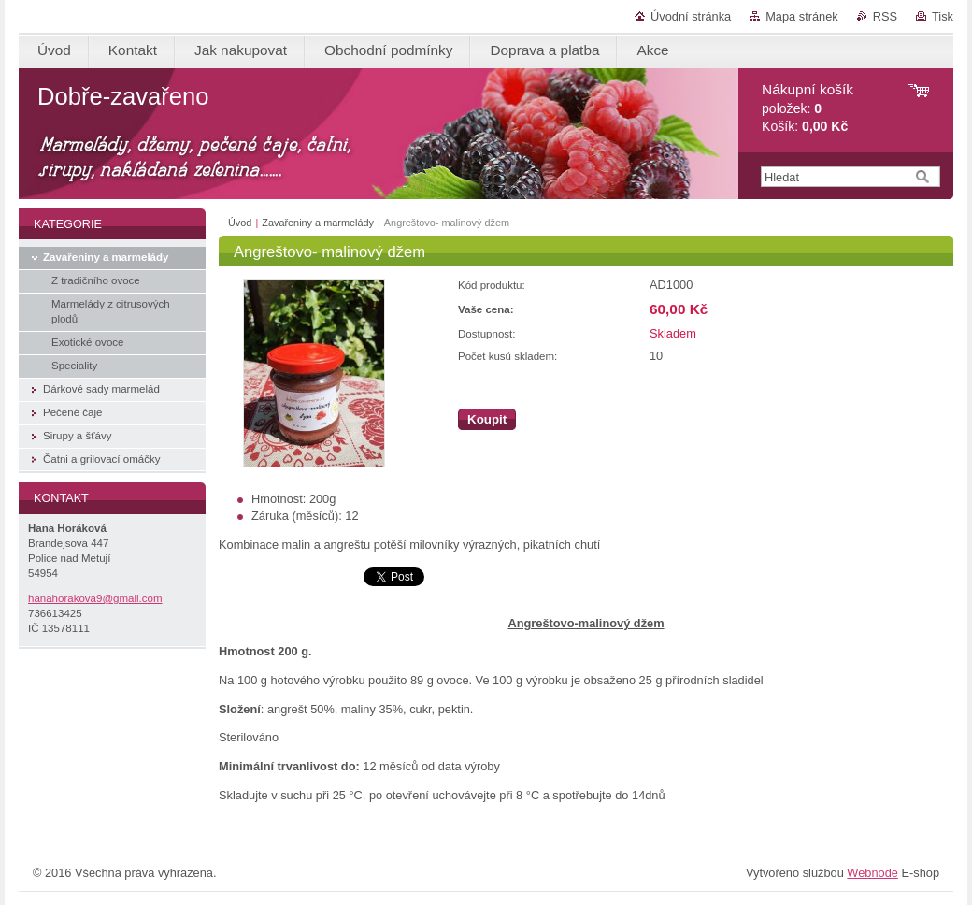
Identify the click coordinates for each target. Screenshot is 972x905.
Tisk (942, 16)
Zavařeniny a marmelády (318, 222)
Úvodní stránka (690, 16)
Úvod (239, 222)
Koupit (487, 419)
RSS (885, 16)
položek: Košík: (807, 108)
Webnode (872, 873)
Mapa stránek (801, 16)
